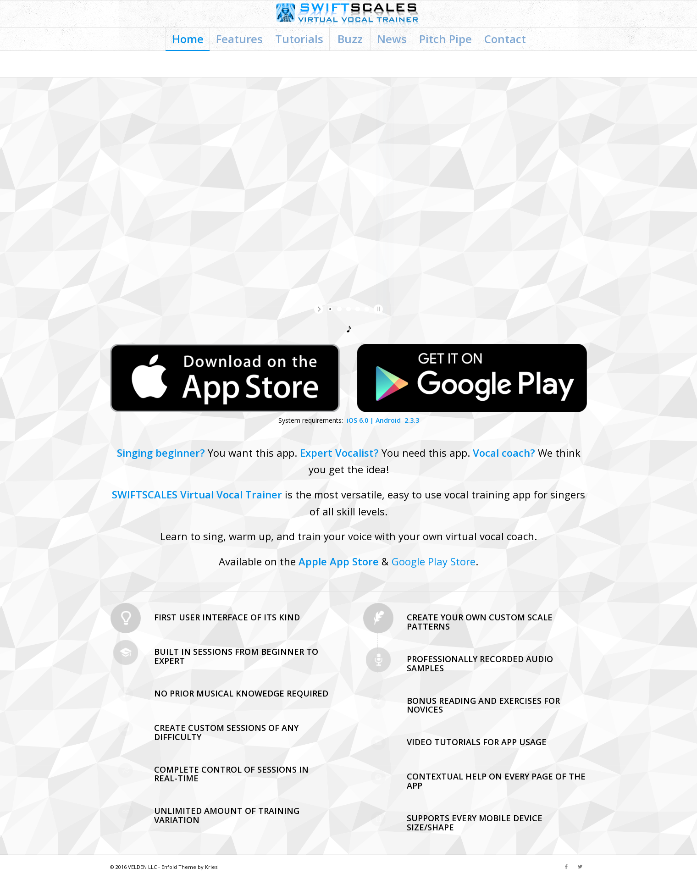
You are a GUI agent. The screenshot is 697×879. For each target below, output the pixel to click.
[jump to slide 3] (348, 309)
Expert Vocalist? (339, 452)
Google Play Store (434, 561)
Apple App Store (339, 561)
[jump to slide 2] (339, 309)
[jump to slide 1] (330, 309)
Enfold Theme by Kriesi (190, 866)
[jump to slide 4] (357, 309)
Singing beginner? (161, 452)
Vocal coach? (504, 452)
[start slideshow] (320, 309)
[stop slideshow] (377, 309)
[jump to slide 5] (366, 309)
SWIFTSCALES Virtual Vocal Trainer (197, 494)
